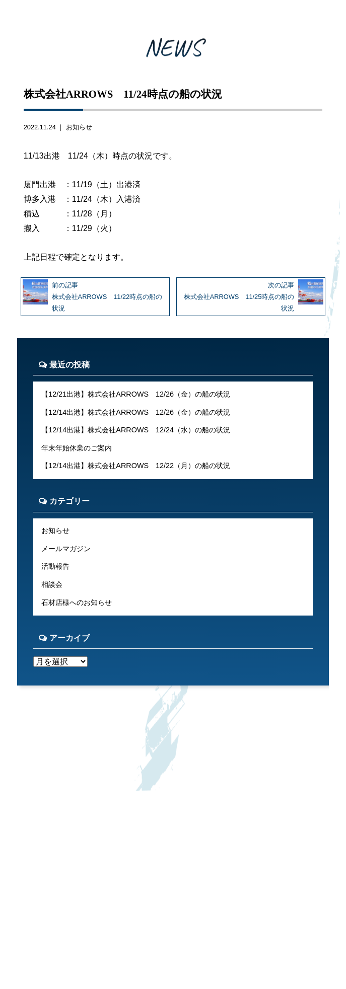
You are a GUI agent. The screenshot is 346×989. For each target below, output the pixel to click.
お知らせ (79, 127)
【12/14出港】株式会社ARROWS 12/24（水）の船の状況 (135, 430)
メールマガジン (66, 549)
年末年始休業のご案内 (76, 448)
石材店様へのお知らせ (76, 602)
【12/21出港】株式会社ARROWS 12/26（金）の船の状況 (135, 394)
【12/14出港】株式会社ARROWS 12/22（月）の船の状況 (135, 466)
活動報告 (55, 566)
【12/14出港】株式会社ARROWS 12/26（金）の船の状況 (135, 412)
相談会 (51, 584)
